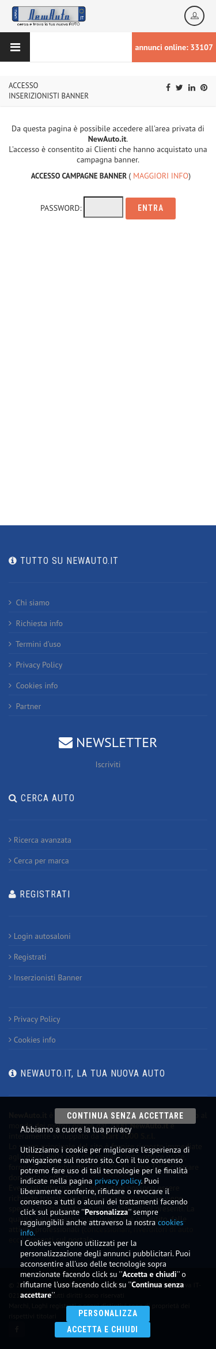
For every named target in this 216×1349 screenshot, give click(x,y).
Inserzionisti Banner (45, 977)
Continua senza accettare (125, 1115)
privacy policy (117, 1181)
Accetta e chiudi (103, 1329)
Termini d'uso (35, 644)
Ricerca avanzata (40, 840)
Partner (25, 706)
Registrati (27, 957)
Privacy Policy (35, 665)
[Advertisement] (108, 368)
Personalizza (108, 1313)
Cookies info (33, 685)
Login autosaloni (40, 936)
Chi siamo (29, 602)
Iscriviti (108, 764)
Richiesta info (36, 623)
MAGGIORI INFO (160, 175)
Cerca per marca (39, 860)
